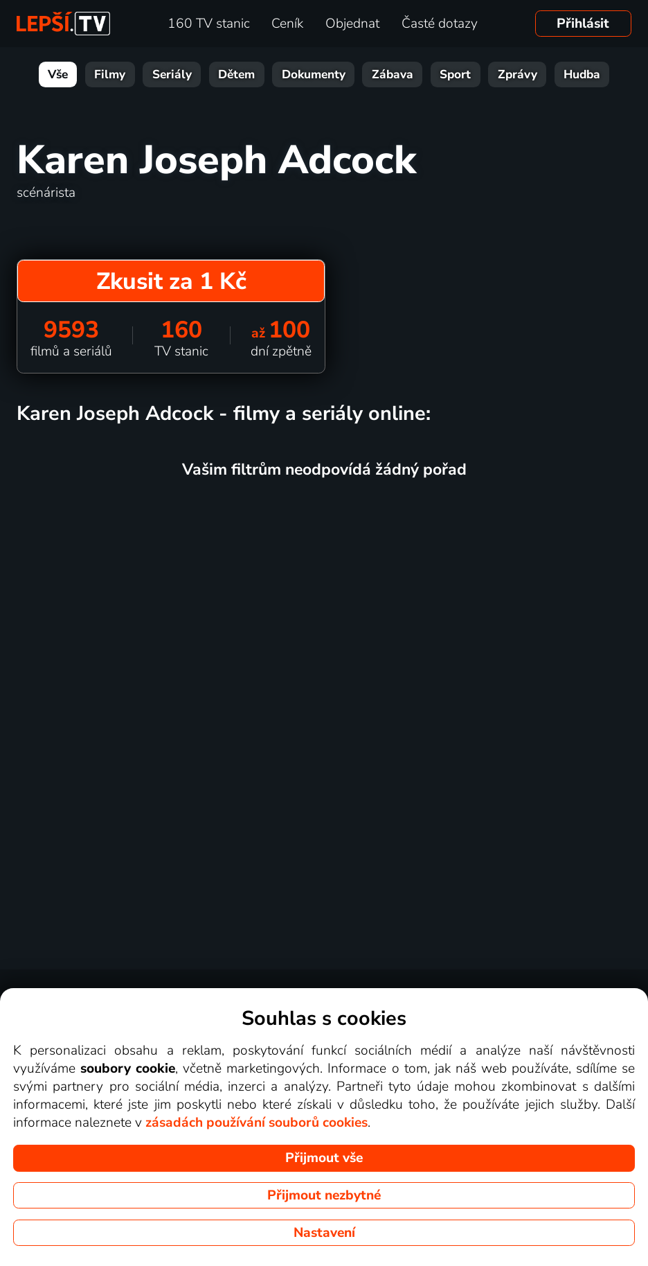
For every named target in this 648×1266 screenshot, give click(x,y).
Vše (58, 74)
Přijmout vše (324, 1158)
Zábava (392, 74)
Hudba (582, 74)
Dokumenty (313, 74)
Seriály (172, 74)
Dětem (236, 74)
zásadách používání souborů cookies (256, 1123)
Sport (455, 74)
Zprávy (517, 74)
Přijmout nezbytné (324, 1195)
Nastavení (324, 1233)
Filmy (109, 74)
